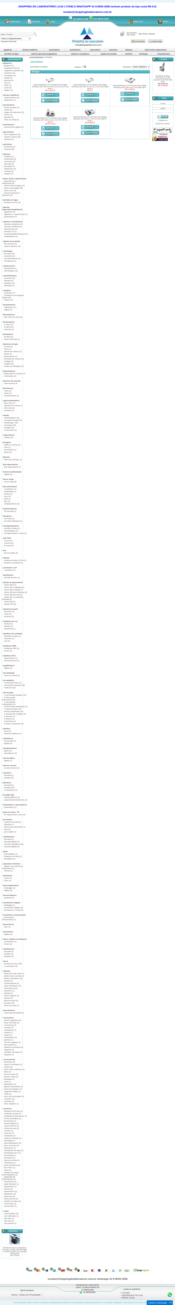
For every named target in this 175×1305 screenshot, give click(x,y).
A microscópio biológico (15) (15, 695)
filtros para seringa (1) (13, 460)
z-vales (6, 1211)
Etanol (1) (8, 354)
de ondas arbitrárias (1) (13, 521)
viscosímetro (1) (10, 1206)
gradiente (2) (9, 898)
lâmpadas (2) (9, 1079)
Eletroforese (8, 388)
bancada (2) (8, 951)
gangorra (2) (9, 66)
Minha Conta (128, 1298)
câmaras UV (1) (10, 231)
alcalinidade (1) (10, 491)
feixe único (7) (9, 403)
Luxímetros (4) (9, 570)
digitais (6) (8, 743)
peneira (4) (8, 1189)
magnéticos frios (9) (12, 68)
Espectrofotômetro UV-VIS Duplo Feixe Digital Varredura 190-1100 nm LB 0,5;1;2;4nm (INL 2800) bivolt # (90, 87)
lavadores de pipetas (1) (13, 563)
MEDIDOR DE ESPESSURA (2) (9, 1178)
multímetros (8, 738)
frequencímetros (10, 509)
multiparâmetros (10, 748)
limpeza (6, 558)
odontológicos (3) (11, 271)
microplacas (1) (10, 261)
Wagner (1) (8, 90)
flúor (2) (7, 501)
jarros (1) (7, 731)
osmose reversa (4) (11, 768)
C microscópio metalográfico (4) (9, 703)
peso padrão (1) (10, 1045)
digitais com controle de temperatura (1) (12, 867)
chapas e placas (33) (12, 137)
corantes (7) (8, 1028)
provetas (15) (9, 1003)
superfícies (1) (9, 629)
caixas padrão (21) (11, 1213)
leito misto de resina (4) (13, 317)
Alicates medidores (30, 50)
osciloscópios (9, 758)
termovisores (8, 924)
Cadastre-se (162, 120)
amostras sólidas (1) (12, 528)
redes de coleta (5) (11, 120)
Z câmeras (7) (9, 716)
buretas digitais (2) (11, 1123)
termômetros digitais (11, 903)
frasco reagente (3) (11, 996)
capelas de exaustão (108, 54)
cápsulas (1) (9, 824)
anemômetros (75, 50)
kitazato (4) (8, 998)
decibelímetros (9, 305)
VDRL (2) (7, 85)
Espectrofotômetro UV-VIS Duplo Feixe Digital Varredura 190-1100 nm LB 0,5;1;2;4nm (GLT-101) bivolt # (50, 87)
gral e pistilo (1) (10, 832)
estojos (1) (8, 1035)
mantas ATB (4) (10, 604)
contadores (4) (9, 1136)
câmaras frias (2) (10, 229)
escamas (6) (9, 616)
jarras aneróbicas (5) (12, 1165)
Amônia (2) (8, 346)
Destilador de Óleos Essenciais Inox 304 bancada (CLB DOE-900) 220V (162, 81)
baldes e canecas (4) (12, 445)
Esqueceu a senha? (163, 124)
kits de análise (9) (11, 553)
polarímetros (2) (10, 807)
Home (14, 1295)
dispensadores (9, 371)
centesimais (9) (10, 159)
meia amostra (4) (10, 383)
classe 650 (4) (9, 602)
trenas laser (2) (10, 1204)
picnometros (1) (10, 450)
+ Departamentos (163, 54)
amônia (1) (8, 494)
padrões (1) (8, 626)
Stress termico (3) (11, 1199)
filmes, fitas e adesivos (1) (14, 1069)
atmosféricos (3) (10, 753)
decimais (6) (9, 164)
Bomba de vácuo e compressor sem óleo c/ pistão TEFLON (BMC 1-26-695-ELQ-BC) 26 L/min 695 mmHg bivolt (14, 1251)
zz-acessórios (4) (11, 966)
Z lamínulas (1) (10, 721)
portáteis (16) (9, 788)
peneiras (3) (8, 80)
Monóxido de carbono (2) (14, 359)
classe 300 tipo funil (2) (13, 595)
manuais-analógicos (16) (13, 844)
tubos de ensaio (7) (11, 1005)
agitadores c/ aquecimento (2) (15, 214)
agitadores (7, 50)
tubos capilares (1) (11, 1104)
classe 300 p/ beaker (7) (13, 590)
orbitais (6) (8, 78)
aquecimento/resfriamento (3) (15, 800)
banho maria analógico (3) (14, 186)
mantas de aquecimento (13, 582)
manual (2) (8, 871)
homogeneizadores (11, 526)
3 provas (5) (8, 543)
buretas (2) (8, 981)
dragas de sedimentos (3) (14, 112)
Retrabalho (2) (9, 859)
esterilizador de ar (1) (12, 1153)
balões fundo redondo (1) (14, 976)
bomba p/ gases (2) (11, 107)
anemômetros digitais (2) (14, 127)
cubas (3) (7, 391)
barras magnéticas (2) (12, 1020)
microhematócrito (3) (12, 258)
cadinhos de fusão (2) (12, 822)
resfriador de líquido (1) (13, 1052)
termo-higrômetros (11, 885)
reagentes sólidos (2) (12, 1091)
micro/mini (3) (9, 256)
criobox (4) (8, 1067)
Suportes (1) (9, 1055)
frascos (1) (8, 115)
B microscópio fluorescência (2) (8, 698)
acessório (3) (9, 611)
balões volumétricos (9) (13, 978)
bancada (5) (8, 281)
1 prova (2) (8, 541)
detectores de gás (10, 344)
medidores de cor (10, 621)
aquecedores (95, 50)
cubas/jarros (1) (10, 1030)
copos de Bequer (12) (12, 986)
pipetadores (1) (10, 1084)
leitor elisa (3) (9, 408)
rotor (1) (7, 83)
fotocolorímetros (10, 487)
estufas (6, 415)
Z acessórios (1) (10, 430)
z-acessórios (8, 1018)
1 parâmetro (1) (10, 489)
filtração (6, 457)
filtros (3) (7, 1072)
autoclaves (113, 50)
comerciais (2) (9, 161)
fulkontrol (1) (9, 139)
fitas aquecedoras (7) (12, 467)
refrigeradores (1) (11, 236)
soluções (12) (9, 1099)
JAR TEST (7, 538)
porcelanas (7, 819)
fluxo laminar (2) (10, 244)
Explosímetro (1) (10, 356)
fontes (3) (7, 393)
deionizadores (9, 315)
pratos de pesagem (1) (13, 1089)
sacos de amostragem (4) (14, 1096)
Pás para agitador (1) (12, 1042)
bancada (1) (8, 775)
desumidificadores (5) (12, 1143)
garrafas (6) (8, 117)
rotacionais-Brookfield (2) (14, 1013)
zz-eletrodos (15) (10, 790)
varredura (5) (9, 410)
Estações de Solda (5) (12, 856)
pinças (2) (8, 452)
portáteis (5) (8, 778)
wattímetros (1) (10, 100)
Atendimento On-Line (132, 1295)
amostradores (54, 50)
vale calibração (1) (11, 1216)
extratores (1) (9, 991)
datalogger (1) (9, 905)
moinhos (6, 729)
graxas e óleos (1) (11, 1077)
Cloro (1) (7, 349)
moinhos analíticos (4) (12, 733)
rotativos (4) (8, 437)
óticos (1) (7, 881)
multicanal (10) (10, 688)
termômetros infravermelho (14, 915)
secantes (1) (9, 329)
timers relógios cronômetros (15, 939)
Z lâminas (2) (9, 719)
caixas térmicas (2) (11, 1126)
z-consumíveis (9, 1059)
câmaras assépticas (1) (13, 224)
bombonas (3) (9, 1062)
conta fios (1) (9, 1133)
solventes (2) (9, 1101)
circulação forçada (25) (13, 420)
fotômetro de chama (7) (13, 405)
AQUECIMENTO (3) (12, 797)
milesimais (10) (10, 169)
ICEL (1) (7, 927)
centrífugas (143, 54)
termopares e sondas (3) (13, 910)
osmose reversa (9, 765)
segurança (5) (9, 1196)
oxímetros (7, 773)
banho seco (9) (10, 190)
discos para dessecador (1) (14, 827)
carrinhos (129, 54)
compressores (9, 266)
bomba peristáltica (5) (12, 1118)
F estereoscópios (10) (12, 709)
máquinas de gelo (10, 609)
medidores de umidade (12, 634)
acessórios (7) (9, 293)
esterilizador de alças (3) (13, 1150)
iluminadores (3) (10, 1037)
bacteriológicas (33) (11, 418)
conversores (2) (10, 1025)
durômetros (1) (10, 1148)
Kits (4, 550)
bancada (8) (8, 785)
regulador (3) (9, 1050)
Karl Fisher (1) (9, 1168)
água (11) (8, 751)
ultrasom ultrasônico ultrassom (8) (11, 194)
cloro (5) (7, 496)
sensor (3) (8, 651)
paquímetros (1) (10, 1186)
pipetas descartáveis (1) (13, 1086)
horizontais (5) (9, 147)
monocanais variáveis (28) (14, 685)
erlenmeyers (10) (10, 988)
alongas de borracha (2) (13, 1111)
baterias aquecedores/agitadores (44, 54)
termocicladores (9, 895)
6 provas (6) (8, 546)
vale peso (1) (9, 1221)
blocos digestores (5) (12, 134)
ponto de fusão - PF (11, 812)
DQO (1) (7, 499)
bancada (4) (8, 839)
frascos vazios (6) (11, 1074)
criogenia (7, 290)
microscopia (8, 693)
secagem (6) (9, 428)
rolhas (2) (7, 1094)
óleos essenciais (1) (12, 339)
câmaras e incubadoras (80, 54)
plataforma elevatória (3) (13, 1047)
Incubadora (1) (10, 1163)
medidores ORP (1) (11, 648)
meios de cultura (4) (12, 675)
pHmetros (7, 783)
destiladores (8, 334)
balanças (129, 50)
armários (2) (9, 327)
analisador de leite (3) (12, 1114)
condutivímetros (10, 276)
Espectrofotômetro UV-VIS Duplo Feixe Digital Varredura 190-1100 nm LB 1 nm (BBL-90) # (130, 86)
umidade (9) (8, 171)
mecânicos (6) (9, 73)
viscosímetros (9, 1010)
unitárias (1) (8, 174)
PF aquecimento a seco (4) (14, 815)
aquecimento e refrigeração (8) (9, 182)
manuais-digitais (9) (11, 847)
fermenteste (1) (10, 1155)
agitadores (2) (9, 212)
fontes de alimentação (12, 472)
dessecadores (9, 322)
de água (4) (8, 337)
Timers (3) (8, 944)
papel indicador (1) (11, 1184)
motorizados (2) (10, 376)
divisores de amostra (12, 381)
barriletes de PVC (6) (12, 202)
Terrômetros (8, 932)
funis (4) (7, 829)
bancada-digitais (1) (12, 842)
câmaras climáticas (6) (13, 227)
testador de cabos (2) (12, 1201)
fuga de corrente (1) (12, 1160)
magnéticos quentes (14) (14, 70)
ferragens (7, 442)
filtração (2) (8, 993)
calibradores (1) (10, 307)
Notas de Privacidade (30, 1295)
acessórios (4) (9, 278)
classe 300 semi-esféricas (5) (15, 592)
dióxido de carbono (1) (13, 351)
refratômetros (8, 837)
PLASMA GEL (8, 795)
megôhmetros (8, 666)
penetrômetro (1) (10, 1191)
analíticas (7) (9, 156)
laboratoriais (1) (10, 268)
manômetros (8, 575)
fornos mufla (8, 479)
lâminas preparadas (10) (13, 711)
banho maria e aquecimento (155, 50)
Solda (5, 851)
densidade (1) (9, 166)
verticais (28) (9, 149)
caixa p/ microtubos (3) (13, 1064)
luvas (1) (7, 1082)
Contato (126, 1293)
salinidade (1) (9, 285)
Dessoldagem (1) (11, 854)
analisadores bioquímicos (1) (15, 1116)
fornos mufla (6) (10, 482)
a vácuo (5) (8, 324)
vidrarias (6, 971)
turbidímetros (8, 949)
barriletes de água (11, 54)
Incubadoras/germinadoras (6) (16, 234)
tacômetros (7, 876)
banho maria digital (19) (13, 188)
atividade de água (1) (12, 636)
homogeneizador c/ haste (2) (15, 533)
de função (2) (9, 518)
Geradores (7, 516)
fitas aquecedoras (10, 464)
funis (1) (7, 447)
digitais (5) (8, 310)
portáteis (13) (9, 283)
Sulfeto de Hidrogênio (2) (14, 366)
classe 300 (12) (10, 585)
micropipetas (8, 680)
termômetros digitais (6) (13, 908)
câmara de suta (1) (11, 1128)
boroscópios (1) (10, 1121)
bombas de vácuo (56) (13, 964)
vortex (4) (7, 88)
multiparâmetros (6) (11, 504)
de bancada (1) (10, 511)
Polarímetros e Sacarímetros (15, 805)
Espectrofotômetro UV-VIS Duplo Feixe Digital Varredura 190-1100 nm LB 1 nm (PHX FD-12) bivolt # (50, 120)
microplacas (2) (10, 75)
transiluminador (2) (11, 396)
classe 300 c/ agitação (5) (14, 587)
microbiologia (8, 673)
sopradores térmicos (11, 864)
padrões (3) (8, 954)
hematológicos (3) (11, 531)
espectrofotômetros (11, 401)
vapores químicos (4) (12, 246)
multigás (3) (8, 361)
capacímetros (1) (10, 658)
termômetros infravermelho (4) (9, 918)
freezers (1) (8, 300)
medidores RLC (9, 656)
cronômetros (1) (10, 942)
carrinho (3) (8, 1131)
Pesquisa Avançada (8, 41)
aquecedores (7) (10, 217)
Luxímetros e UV (10, 568)
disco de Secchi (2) (11, 1145)
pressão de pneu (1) (12, 577)
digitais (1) (8, 761)
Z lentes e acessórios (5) (13, 724)
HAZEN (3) (8, 624)
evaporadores (8, 435)
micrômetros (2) (10, 1182)
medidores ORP (9, 646)
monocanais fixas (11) (12, 683)
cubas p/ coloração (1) (13, 1138)
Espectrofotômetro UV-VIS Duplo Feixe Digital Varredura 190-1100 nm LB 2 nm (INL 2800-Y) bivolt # (90, 119)
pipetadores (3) (10, 1194)
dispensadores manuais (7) (14, 374)
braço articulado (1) (11, 1023)
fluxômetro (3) (9, 1158)
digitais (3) (8, 474)
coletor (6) (8, 110)
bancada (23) (9, 254)
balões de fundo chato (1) (14, 973)
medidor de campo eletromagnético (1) (10, 1173)
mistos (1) (8, 878)
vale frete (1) (9, 1218)
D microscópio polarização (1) (15, 706)
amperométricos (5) (11, 98)
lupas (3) (7, 1170)
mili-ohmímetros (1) (11, 661)
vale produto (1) (10, 1223)
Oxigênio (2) (9, 364)
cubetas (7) (8, 1032)
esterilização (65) (11, 423)
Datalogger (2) (9, 888)
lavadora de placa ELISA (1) (15, 560)
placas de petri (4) (11, 1000)
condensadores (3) (11, 983)
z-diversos (7, 1109)
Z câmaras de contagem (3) (15, 714)
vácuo (5, 961)
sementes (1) (9, 638)
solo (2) (7, 641)
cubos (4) (7, 614)
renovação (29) (10, 425)
